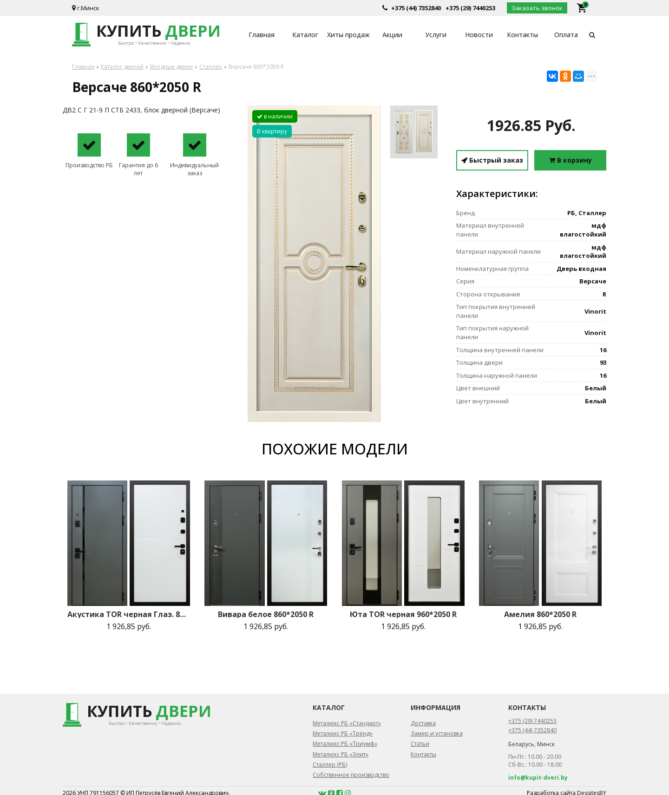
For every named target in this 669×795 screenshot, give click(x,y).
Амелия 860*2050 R (540, 614)
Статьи (420, 744)
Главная (262, 34)
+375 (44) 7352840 (416, 8)
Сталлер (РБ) (330, 765)
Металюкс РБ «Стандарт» (347, 723)
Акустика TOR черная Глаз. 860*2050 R (128, 614)
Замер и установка (437, 733)
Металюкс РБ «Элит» (340, 754)
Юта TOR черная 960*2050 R (403, 614)
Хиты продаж (348, 34)
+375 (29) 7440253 (470, 8)
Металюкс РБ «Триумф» (345, 744)
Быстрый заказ (492, 160)
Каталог (305, 34)
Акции (392, 34)
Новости (479, 34)
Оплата (566, 34)
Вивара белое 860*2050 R (266, 614)
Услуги (435, 34)
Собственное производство (351, 775)
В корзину (570, 160)
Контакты (522, 34)
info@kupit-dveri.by (538, 778)
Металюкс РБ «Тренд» (343, 733)
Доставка (423, 723)
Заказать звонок (537, 8)
